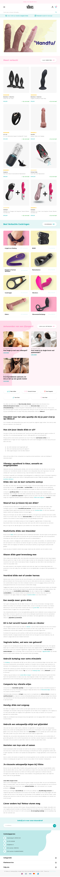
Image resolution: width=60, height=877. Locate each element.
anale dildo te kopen (25, 675)
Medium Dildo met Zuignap (37, 136)
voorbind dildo (38, 510)
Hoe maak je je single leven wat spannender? (42, 351)
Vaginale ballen (46, 651)
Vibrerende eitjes (45, 690)
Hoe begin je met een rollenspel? (15, 350)
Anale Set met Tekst (8, 98)
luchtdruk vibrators (8, 479)
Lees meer (6, 352)
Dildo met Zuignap (39, 497)
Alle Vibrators (48, 60)
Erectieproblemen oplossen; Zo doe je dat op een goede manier (15, 378)
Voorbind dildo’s (31, 595)
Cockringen (49, 224)
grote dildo (36, 608)
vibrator (28, 627)
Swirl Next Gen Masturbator (38, 173)
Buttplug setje (36, 671)
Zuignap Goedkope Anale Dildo (38, 98)
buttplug (7, 662)
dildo (12, 535)
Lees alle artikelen (46, 326)
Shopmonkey (52, 871)
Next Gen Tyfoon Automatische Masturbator (14, 173)
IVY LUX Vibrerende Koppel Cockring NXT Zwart (15, 136)
